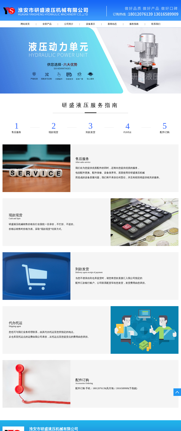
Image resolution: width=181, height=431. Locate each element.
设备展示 (90, 24)
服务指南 (134, 24)
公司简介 (68, 24)
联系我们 (155, 24)
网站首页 (25, 24)
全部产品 (47, 24)
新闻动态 (112, 24)
